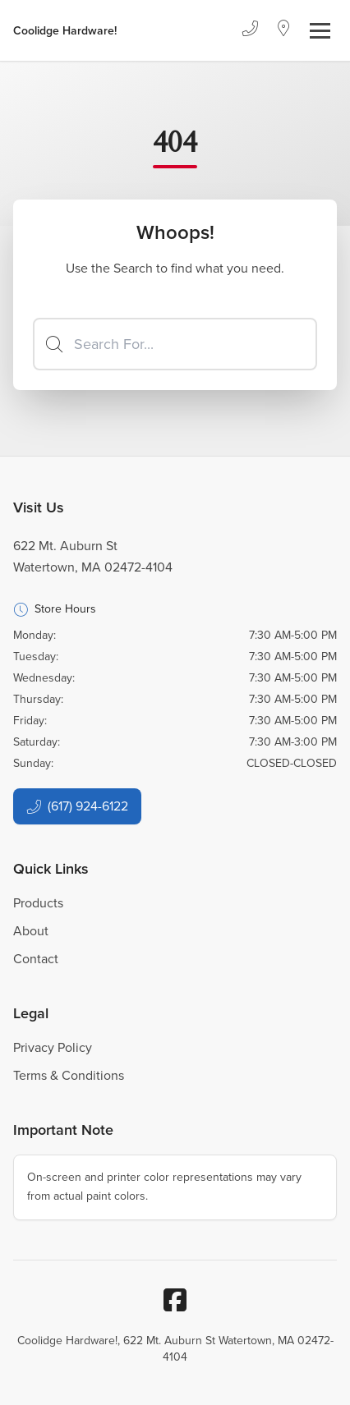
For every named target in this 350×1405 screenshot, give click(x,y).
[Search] (175, 344)
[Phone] (250, 30)
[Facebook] (175, 1300)
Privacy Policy (52, 1047)
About (30, 930)
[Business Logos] (65, 30)
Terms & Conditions (68, 1075)
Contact (35, 958)
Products (38, 902)
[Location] (284, 30)
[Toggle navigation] (320, 31)
